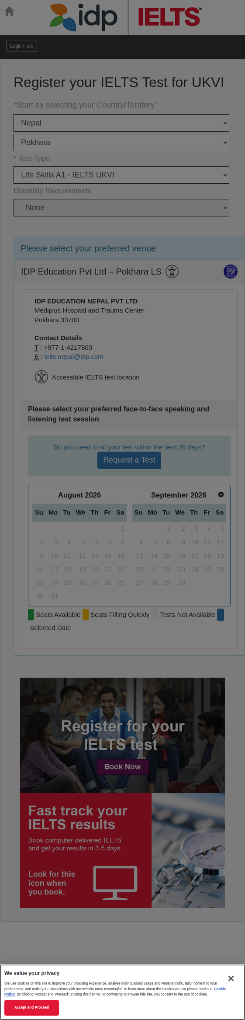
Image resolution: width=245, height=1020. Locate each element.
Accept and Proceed (31, 1008)
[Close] (231, 978)
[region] (122, 992)
